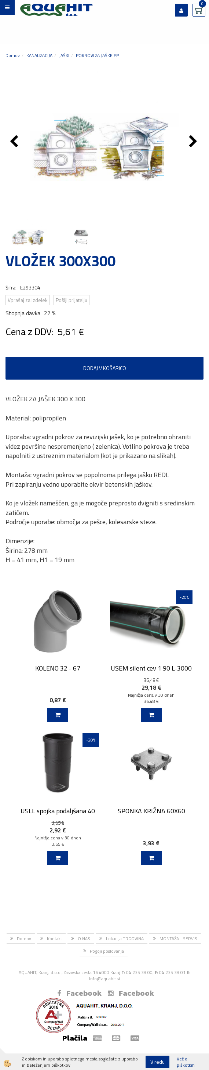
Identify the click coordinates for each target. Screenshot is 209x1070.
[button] (194, 142)
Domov (13, 55)
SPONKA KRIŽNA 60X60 (151, 811)
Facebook (79, 993)
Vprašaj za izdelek (28, 300)
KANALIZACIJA (39, 55)
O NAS (84, 938)
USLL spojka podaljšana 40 (58, 811)
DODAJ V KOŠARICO (104, 368)
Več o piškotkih (186, 1062)
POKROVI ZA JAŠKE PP (97, 55)
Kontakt (54, 938)
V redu (157, 1062)
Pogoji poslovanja (107, 951)
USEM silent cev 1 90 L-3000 (151, 668)
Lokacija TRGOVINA (125, 938)
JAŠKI (64, 55)
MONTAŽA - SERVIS (178, 938)
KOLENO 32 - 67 (57, 668)
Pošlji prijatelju (71, 300)
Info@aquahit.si (104, 978)
